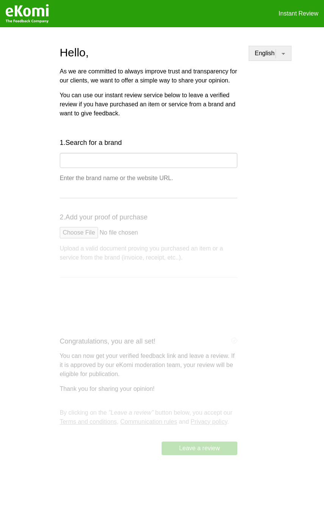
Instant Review (298, 13)
